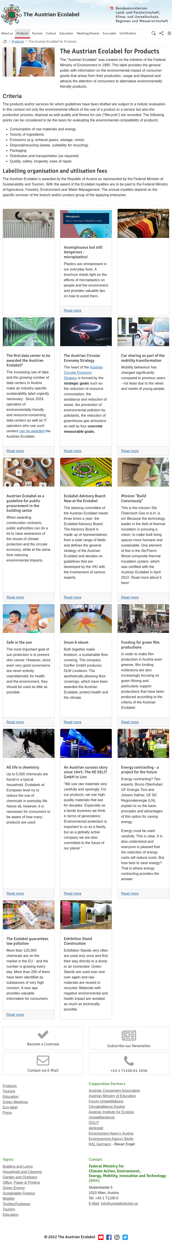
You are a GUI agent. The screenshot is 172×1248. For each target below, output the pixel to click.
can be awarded (32, 431)
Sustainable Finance (19, 1193)
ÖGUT (94, 1123)
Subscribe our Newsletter (129, 1045)
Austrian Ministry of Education (112, 1096)
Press (7, 1113)
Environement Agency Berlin (111, 1139)
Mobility (9, 1198)
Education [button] (66, 33)
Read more (72, 310)
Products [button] (22, 33)
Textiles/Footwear (17, 1204)
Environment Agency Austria (111, 1133)
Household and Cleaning (22, 1172)
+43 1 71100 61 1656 (128, 1070)
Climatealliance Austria (107, 1107)
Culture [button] (51, 33)
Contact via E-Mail (42, 1070)
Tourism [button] (37, 33)
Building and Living (18, 1166)
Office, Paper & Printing (21, 1182)
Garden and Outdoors (20, 1177)
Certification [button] (128, 33)
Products (18, 41)
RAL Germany (100, 1144)
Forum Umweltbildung (106, 1101)
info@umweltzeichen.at (119, 1203)
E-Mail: (94, 1203)
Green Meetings (15, 1102)
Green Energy (14, 1188)
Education (11, 1096)
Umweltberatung (102, 1117)
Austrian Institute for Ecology (111, 1112)
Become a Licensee (43, 1044)
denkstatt (96, 1128)
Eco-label (10, 1107)
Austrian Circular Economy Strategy (83, 372)
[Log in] (169, 33)
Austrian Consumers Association (114, 1090)
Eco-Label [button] (109, 33)
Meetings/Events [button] (88, 33)
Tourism (9, 1091)
